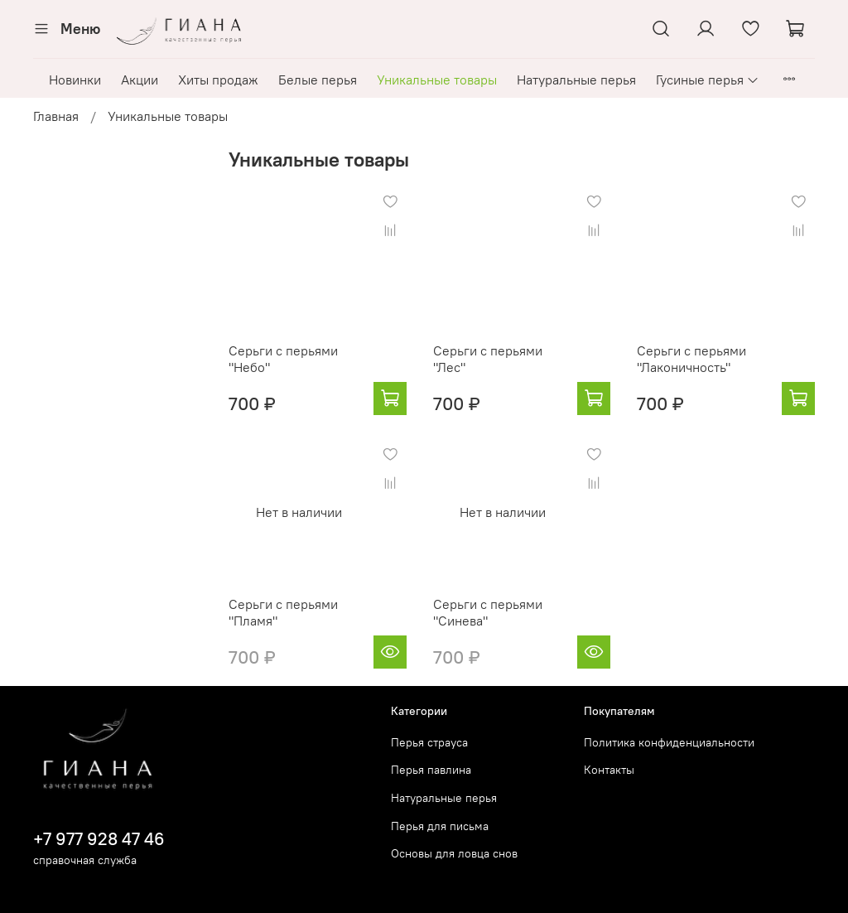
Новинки (75, 79)
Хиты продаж (218, 79)
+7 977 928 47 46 (99, 839)
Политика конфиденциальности (669, 742)
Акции (139, 79)
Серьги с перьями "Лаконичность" (691, 358)
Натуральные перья (576, 79)
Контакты (609, 769)
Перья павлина (431, 769)
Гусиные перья (707, 79)
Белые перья (317, 79)
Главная (56, 116)
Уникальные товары (437, 79)
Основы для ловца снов (454, 853)
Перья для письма (440, 826)
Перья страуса (429, 742)
